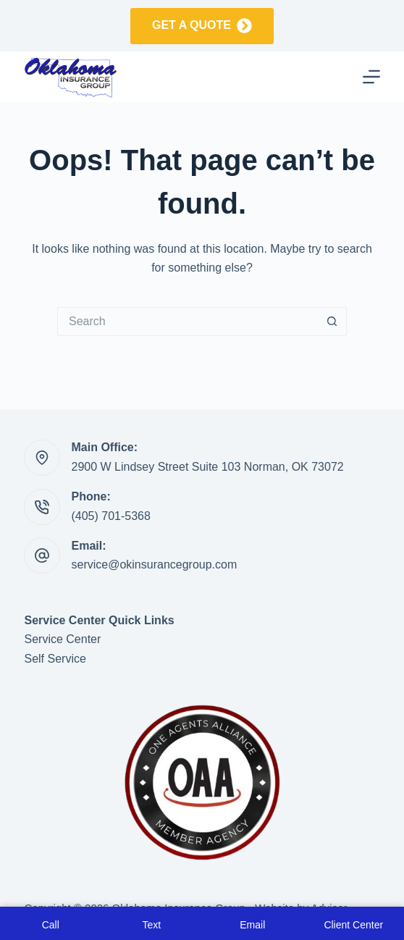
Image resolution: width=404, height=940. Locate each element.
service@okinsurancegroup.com (154, 564)
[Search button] (332, 321)
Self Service (54, 658)
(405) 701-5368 (110, 516)
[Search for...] (187, 321)
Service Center (62, 639)
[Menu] (371, 76)
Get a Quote (202, 25)
